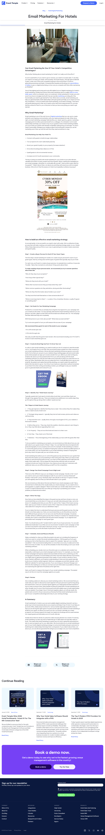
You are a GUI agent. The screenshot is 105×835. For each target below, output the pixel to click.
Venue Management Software (89, 816)
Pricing (33, 3)
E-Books (30, 813)
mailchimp (61, 96)
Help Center (58, 808)
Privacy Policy (17, 830)
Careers (4, 816)
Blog (44, 11)
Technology (50, 712)
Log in (101, 3)
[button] (25, 3)
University (57, 810)
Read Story (5, 735)
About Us (4, 810)
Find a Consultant (59, 813)
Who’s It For (5, 808)
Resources (31, 816)
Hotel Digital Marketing (55, 11)
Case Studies (32, 810)
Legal (25, 830)
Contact (4, 819)
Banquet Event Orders (35, 819)
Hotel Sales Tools (85, 810)
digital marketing (56, 116)
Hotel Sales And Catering (88, 808)
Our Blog (4, 813)
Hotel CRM (83, 813)
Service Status (58, 819)
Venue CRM (84, 819)
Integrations (32, 808)
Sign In (56, 821)
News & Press (14, 712)
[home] (10, 3)
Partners (30, 821)
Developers (57, 816)
